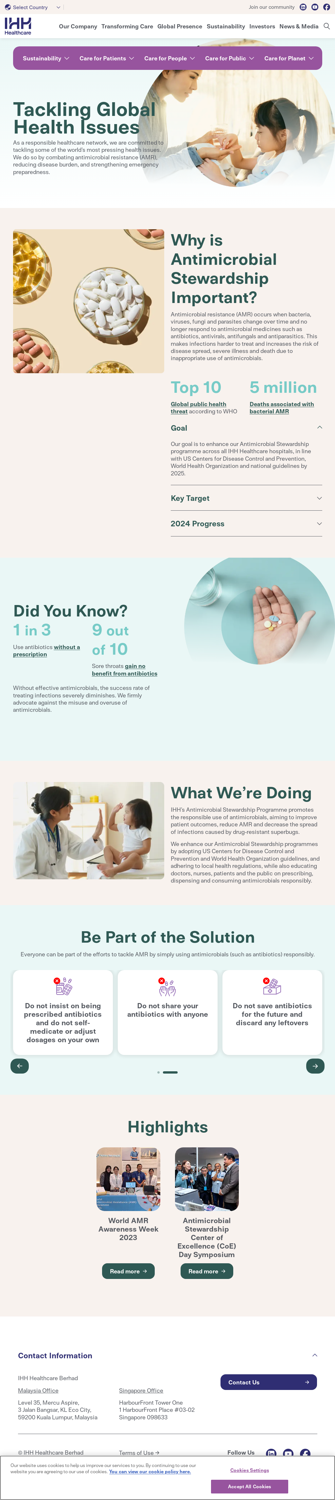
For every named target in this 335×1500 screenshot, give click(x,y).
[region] (167, 1478)
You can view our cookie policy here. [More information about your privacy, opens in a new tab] (150, 1471)
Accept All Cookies (249, 1486)
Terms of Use (136, 1452)
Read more (125, 1271)
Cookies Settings (249, 1470)
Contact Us (243, 1382)
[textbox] (27, 7)
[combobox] (34, 7)
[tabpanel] (62, 1012)
